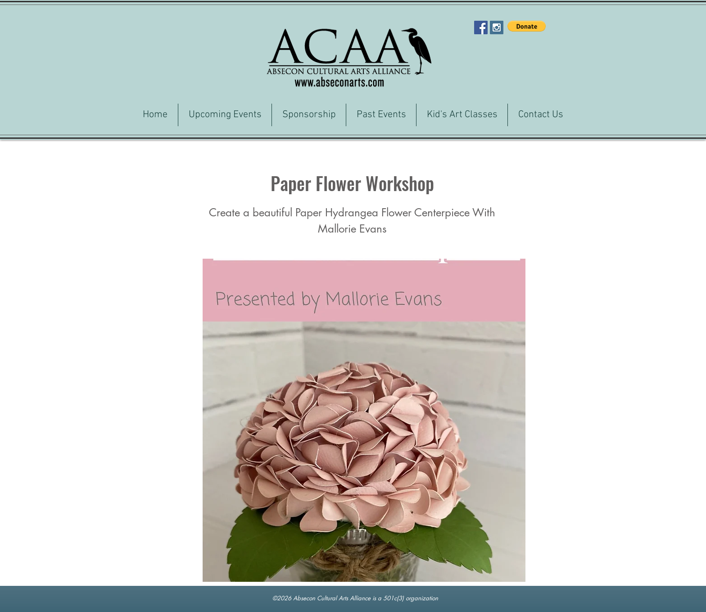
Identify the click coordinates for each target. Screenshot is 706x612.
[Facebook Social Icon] (481, 27)
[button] (526, 26)
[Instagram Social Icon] (496, 27)
